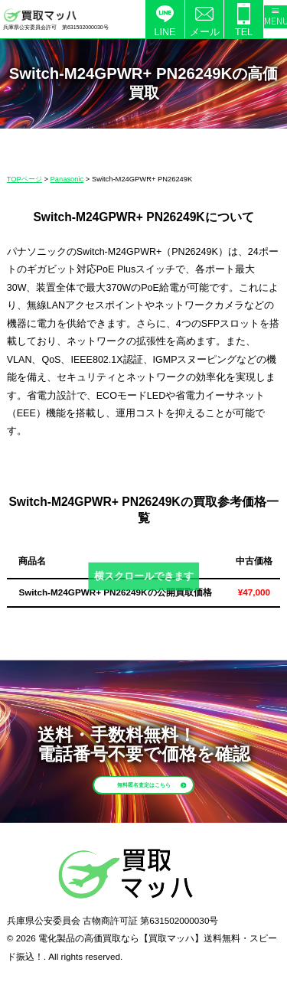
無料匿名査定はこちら (165, 796)
